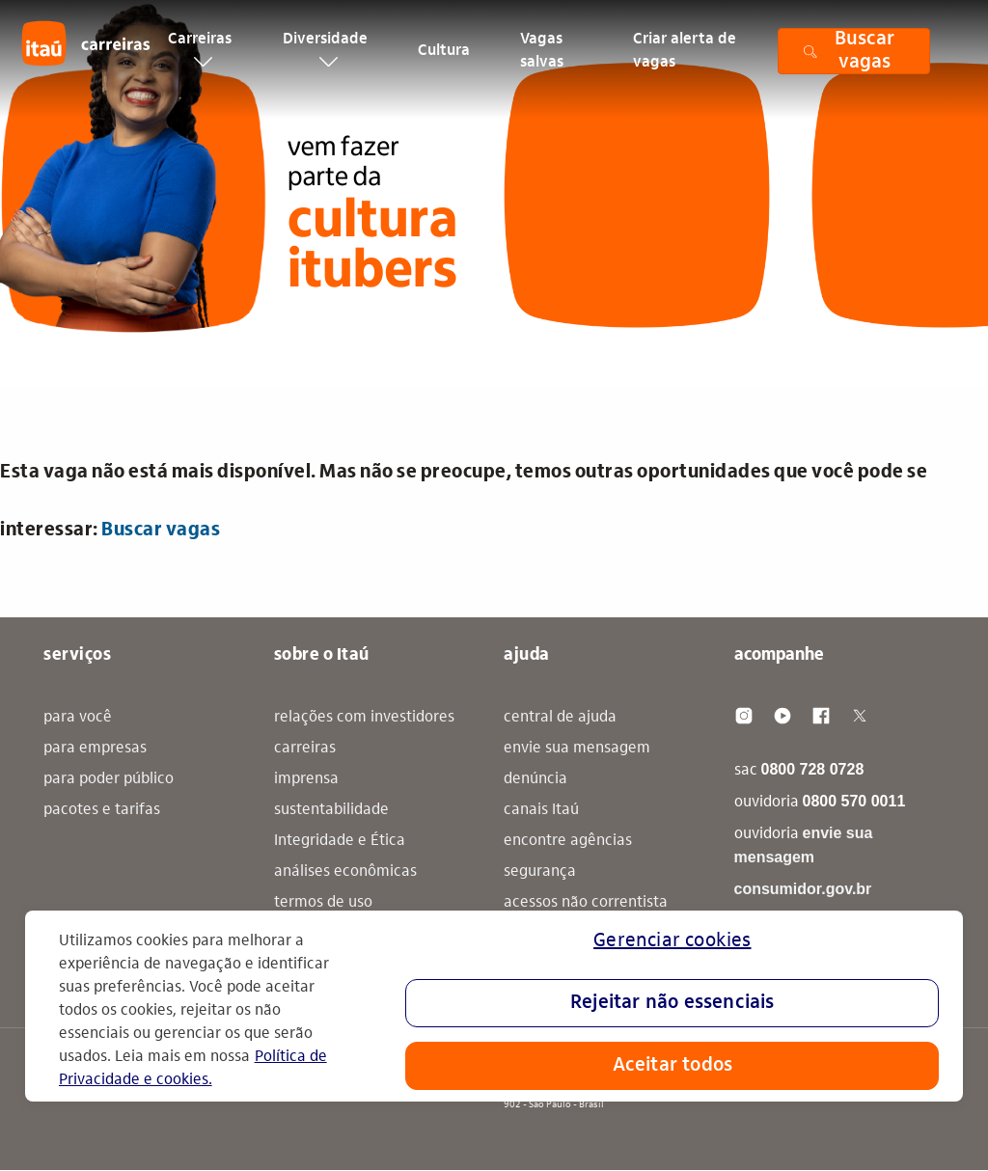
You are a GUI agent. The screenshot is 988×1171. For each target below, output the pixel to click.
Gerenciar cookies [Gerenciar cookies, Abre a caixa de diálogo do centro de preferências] (672, 941)
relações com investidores (364, 717)
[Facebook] (821, 715)
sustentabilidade (331, 810)
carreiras (305, 748)
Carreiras (200, 59)
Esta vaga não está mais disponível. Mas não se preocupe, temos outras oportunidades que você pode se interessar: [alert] (463, 501)
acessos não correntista (586, 903)
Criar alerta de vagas (684, 61)
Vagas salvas (541, 61)
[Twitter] (859, 715)
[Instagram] (744, 715)
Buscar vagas (160, 530)
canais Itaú (541, 810)
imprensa (306, 779)
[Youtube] (782, 715)
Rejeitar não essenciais (672, 1003)
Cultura (444, 61)
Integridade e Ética (339, 841)
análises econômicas (345, 872)
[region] (494, 1006)
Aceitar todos (673, 1066)
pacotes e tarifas (101, 810)
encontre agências (568, 841)
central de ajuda (560, 717)
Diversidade (325, 59)
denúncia (535, 779)
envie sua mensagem (577, 748)
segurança (540, 872)
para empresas (95, 748)
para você (77, 717)
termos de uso (323, 903)
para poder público (108, 779)
